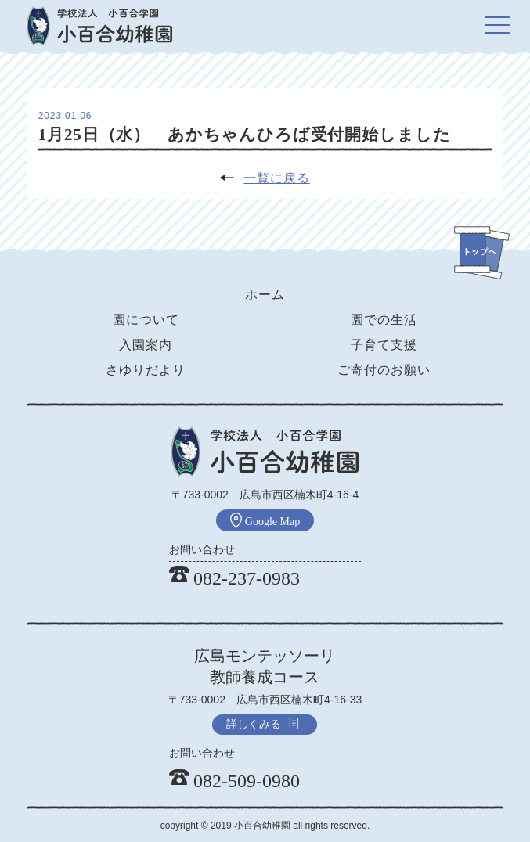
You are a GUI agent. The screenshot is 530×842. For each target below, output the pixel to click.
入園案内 (145, 344)
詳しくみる (263, 724)
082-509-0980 (234, 781)
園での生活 (384, 319)
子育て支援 (384, 344)
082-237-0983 (234, 578)
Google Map (265, 520)
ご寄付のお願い (384, 369)
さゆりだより (146, 369)
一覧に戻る (276, 178)
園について (146, 319)
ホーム (265, 294)
